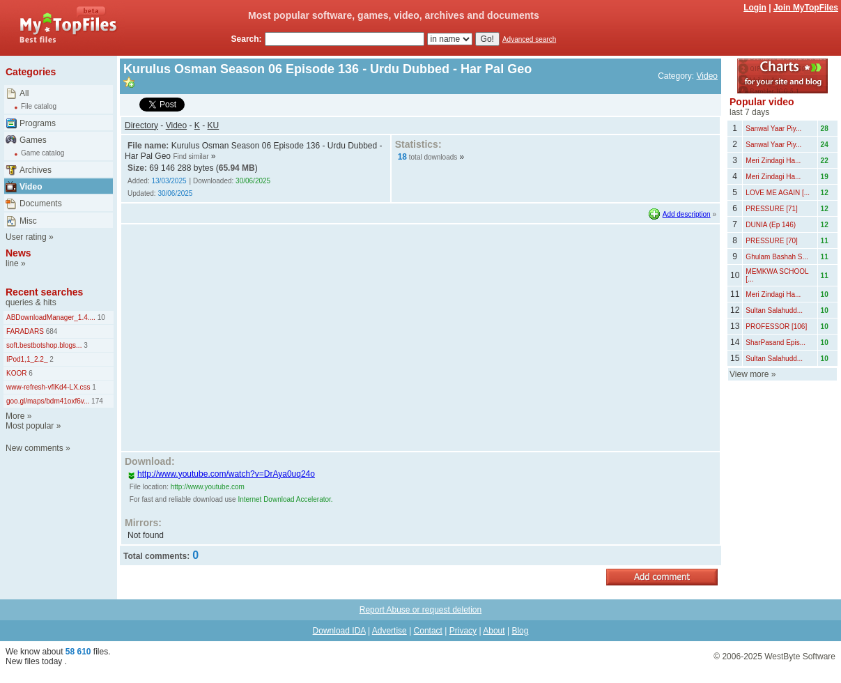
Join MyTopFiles (805, 8)
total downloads (433, 157)
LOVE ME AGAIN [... (778, 193)
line (12, 263)
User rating (26, 237)
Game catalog (42, 153)
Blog (519, 631)
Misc (28, 221)
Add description (687, 214)
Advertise (389, 631)
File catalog (38, 106)
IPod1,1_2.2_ (27, 359)
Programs (38, 123)
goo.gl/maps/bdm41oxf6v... (47, 401)
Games (33, 140)
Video (31, 187)
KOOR (16, 373)
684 (50, 331)
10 (100, 317)
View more (749, 374)
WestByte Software (799, 656)
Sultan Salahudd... (774, 310)
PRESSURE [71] (771, 209)
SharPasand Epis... (775, 342)
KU (213, 125)
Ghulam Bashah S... (777, 257)
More (15, 416)
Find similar (190, 156)
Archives (36, 170)
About (493, 631)
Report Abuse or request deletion (420, 610)
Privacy (463, 631)
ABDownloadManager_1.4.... (50, 317)
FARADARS (25, 331)
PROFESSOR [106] (776, 326)
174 (95, 401)
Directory (141, 125)
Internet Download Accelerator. (285, 499)
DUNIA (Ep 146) (771, 225)
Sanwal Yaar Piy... (773, 128)
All (24, 93)
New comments (34, 448)
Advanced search (529, 39)
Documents (41, 203)
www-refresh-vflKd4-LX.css (48, 387)
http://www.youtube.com (208, 487)
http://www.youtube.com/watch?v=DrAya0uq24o (221, 474)
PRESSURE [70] (771, 241)
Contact (428, 631)
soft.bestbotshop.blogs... (44, 345)
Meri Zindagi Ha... (773, 160)
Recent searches (44, 292)
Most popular (30, 426)
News (18, 253)
